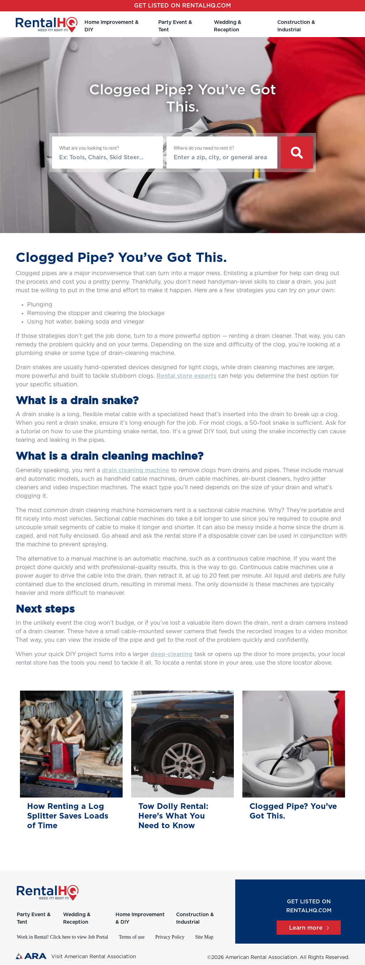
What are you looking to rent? (89, 148)
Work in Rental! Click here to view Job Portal (62, 937)
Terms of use (131, 937)
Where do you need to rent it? (204, 148)
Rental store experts (186, 376)
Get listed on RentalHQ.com (182, 6)
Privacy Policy (169, 937)
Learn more (308, 928)
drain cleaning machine (135, 470)
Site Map (204, 937)
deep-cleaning (171, 654)
